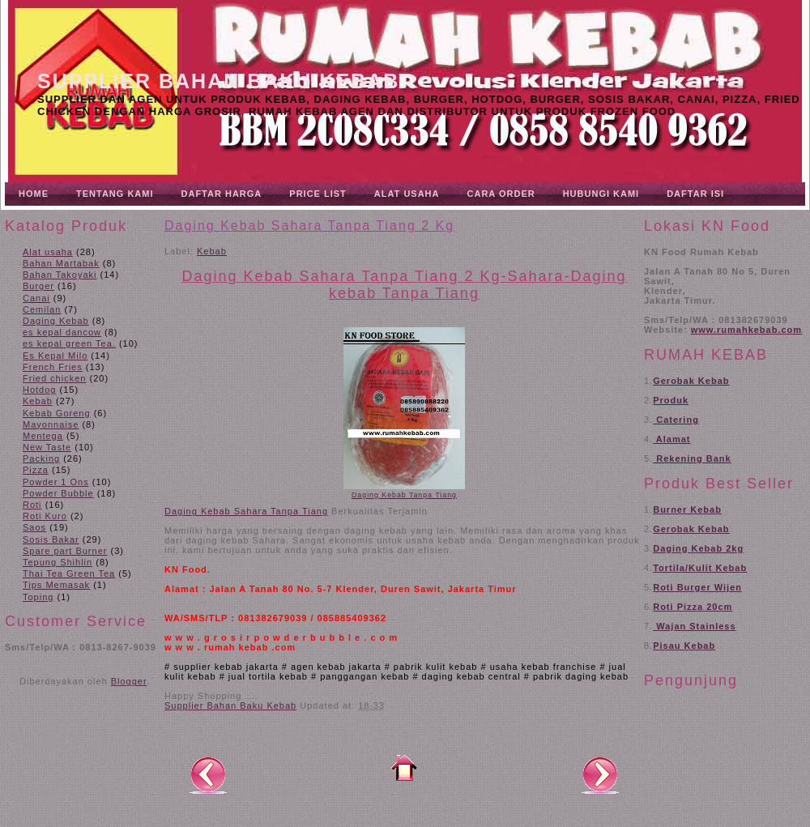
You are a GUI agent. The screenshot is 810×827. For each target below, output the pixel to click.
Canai (36, 298)
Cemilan (42, 309)
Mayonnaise (51, 424)
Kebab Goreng (57, 413)
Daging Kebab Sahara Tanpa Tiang (246, 511)
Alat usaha (48, 252)
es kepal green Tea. (69, 343)
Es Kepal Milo (55, 355)
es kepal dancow (62, 332)
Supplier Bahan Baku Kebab (218, 81)
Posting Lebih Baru (208, 774)
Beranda (404, 768)
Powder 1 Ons (56, 482)
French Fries (53, 367)
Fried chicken (54, 378)
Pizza (36, 470)
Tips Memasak (56, 585)
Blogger (129, 681)
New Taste (47, 447)
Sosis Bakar (51, 539)
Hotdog (39, 389)
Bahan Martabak (61, 263)
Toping (38, 597)
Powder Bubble (58, 493)
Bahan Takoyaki (59, 274)
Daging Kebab (56, 321)
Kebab (38, 401)
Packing (41, 458)
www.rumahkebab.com (746, 330)
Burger (38, 286)
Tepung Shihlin (57, 562)
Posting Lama (600, 774)
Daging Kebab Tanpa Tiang (404, 495)
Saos (34, 527)
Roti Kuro (45, 516)
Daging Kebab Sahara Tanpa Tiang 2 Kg (309, 225)
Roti (32, 504)
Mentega (43, 436)
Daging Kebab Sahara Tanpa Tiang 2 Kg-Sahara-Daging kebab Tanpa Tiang (404, 284)
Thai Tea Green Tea (69, 573)
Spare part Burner (65, 551)
